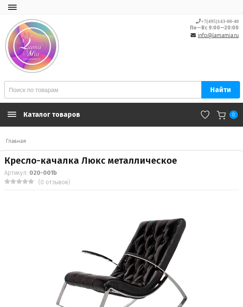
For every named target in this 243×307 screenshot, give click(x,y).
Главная (16, 141)
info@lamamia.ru (218, 35)
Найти (220, 90)
